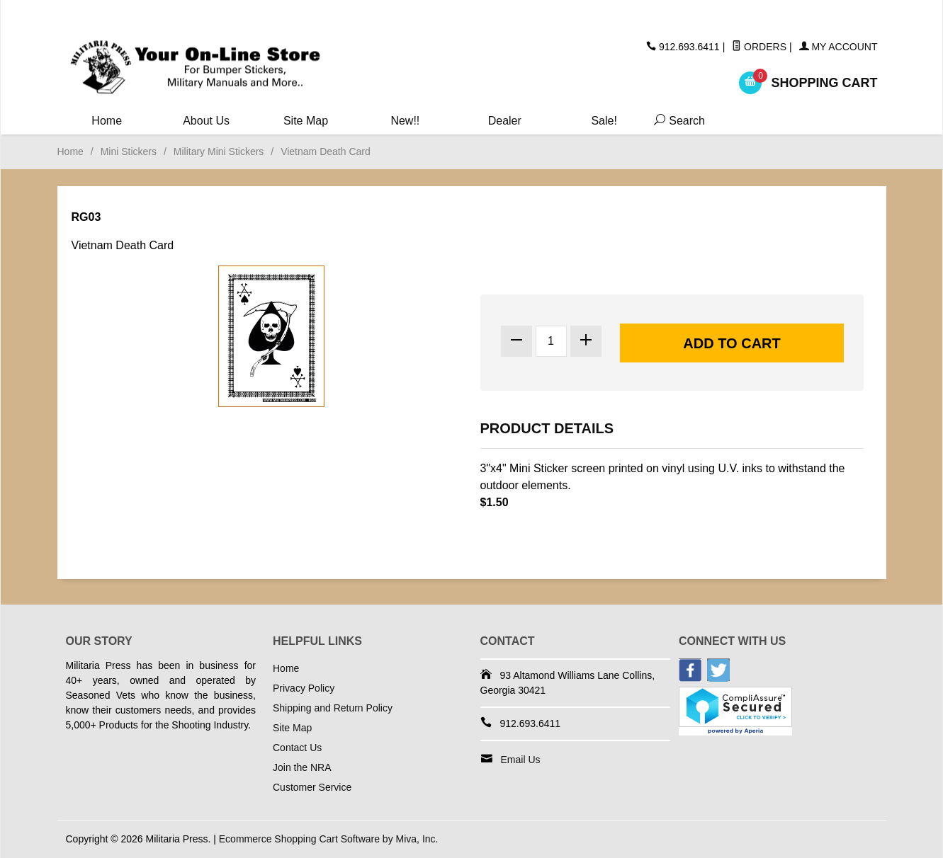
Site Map (305, 121)
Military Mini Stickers (219, 151)
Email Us (521, 759)
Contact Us (297, 747)
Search (676, 121)
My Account (838, 46)
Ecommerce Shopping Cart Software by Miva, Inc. (329, 839)
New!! (404, 121)
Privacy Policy (303, 688)
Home (106, 121)
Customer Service (312, 787)
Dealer (504, 121)
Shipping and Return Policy (333, 708)
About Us (206, 121)
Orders (759, 46)
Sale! (603, 121)
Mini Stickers (129, 151)
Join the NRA (302, 767)
